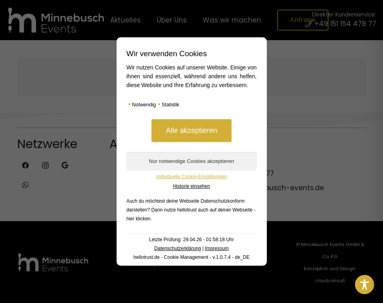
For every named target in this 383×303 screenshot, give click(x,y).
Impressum (217, 248)
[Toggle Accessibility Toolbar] (364, 284)
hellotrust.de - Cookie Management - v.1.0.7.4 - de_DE (191, 257)
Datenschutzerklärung (177, 248)
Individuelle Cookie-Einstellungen (191, 176)
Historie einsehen (191, 186)
